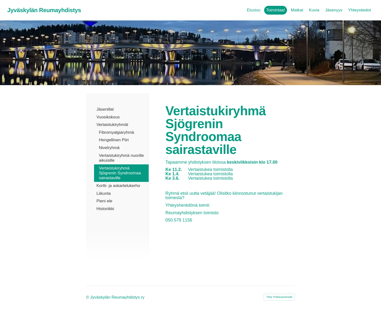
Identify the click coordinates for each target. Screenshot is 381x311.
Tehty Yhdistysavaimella (279, 297)
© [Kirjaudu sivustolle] (88, 297)
